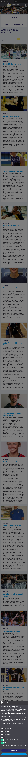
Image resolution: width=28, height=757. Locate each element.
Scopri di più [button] (14, 750)
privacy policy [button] (19, 707)
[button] (26, 703)
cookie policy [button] (4, 714)
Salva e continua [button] (14, 754)
